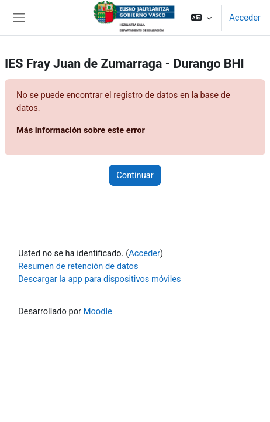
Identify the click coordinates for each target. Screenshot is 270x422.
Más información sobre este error (80, 130)
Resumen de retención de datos (78, 266)
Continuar (134, 175)
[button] (201, 17)
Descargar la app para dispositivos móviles (99, 279)
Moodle (98, 311)
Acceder (245, 17)
